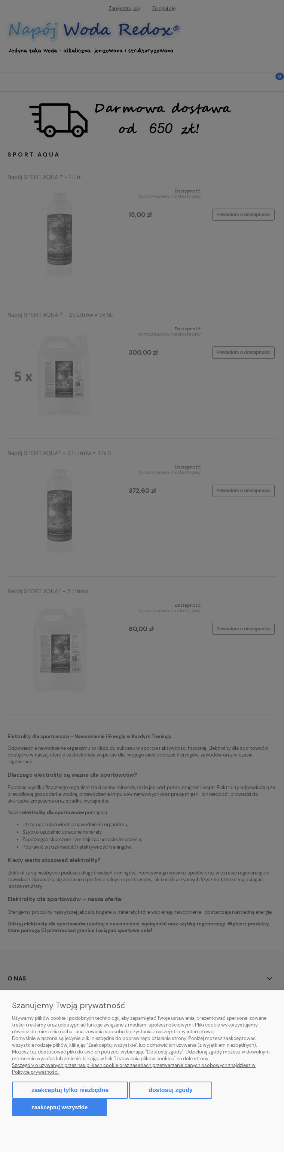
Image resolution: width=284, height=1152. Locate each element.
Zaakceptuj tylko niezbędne (70, 1090)
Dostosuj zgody (170, 1090)
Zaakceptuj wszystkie (59, 1107)
